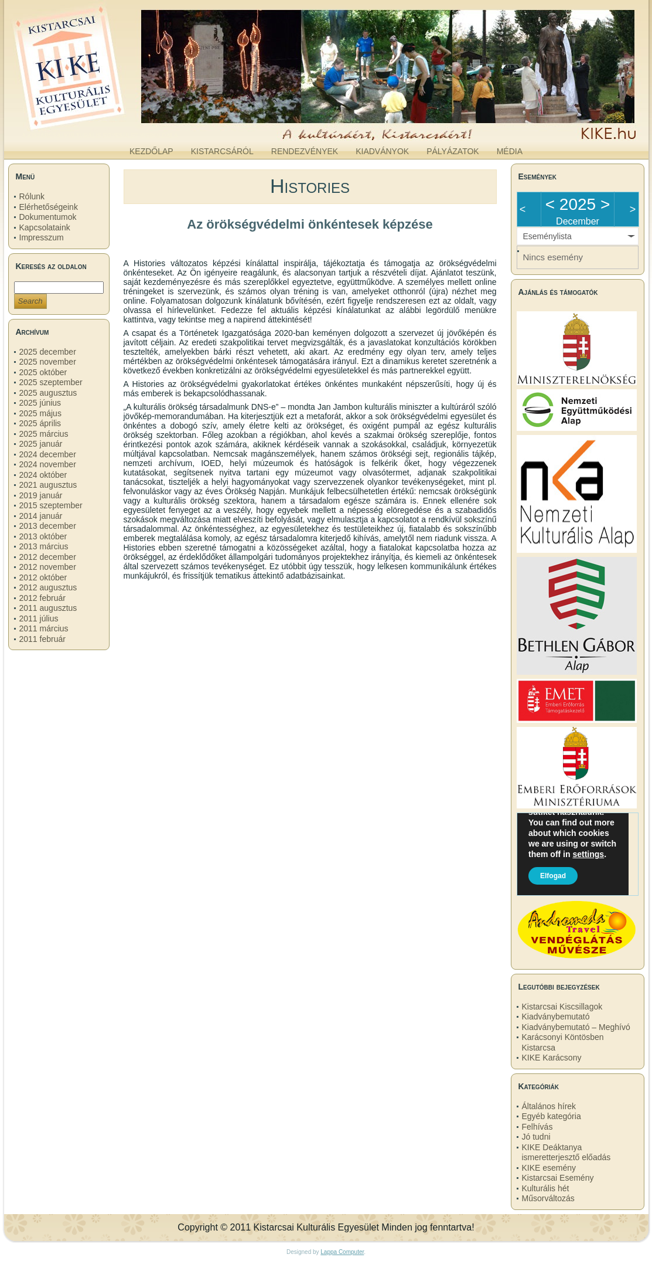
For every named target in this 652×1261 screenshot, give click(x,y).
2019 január (41, 495)
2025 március (44, 434)
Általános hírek (549, 1106)
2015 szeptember (51, 505)
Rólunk (32, 196)
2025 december (47, 351)
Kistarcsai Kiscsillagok (562, 1006)
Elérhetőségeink (48, 207)
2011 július (39, 618)
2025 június (40, 402)
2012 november (47, 567)
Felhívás (537, 1126)
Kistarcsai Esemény (558, 1177)
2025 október (43, 372)
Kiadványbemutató (556, 1016)
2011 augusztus (48, 608)
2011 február (42, 639)
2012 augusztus (48, 587)
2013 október (43, 536)
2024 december (47, 454)
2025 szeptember (51, 382)
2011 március (44, 628)
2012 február (42, 598)
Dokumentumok (48, 217)
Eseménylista (547, 236)
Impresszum (41, 237)
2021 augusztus (48, 485)
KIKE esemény (549, 1167)
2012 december (47, 557)
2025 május (40, 413)
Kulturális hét (545, 1188)
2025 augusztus (48, 392)
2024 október (43, 475)
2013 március (44, 546)
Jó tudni (536, 1136)
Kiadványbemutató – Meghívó (576, 1027)
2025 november (47, 361)
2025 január (41, 443)
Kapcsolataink (44, 227)
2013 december (47, 526)
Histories (310, 186)
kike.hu (100, 128)
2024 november (47, 464)
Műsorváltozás (548, 1198)
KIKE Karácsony (552, 1057)
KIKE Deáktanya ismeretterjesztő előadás (566, 1153)
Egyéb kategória (551, 1116)
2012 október (43, 577)
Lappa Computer (342, 1252)
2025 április (40, 423)
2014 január (41, 516)
